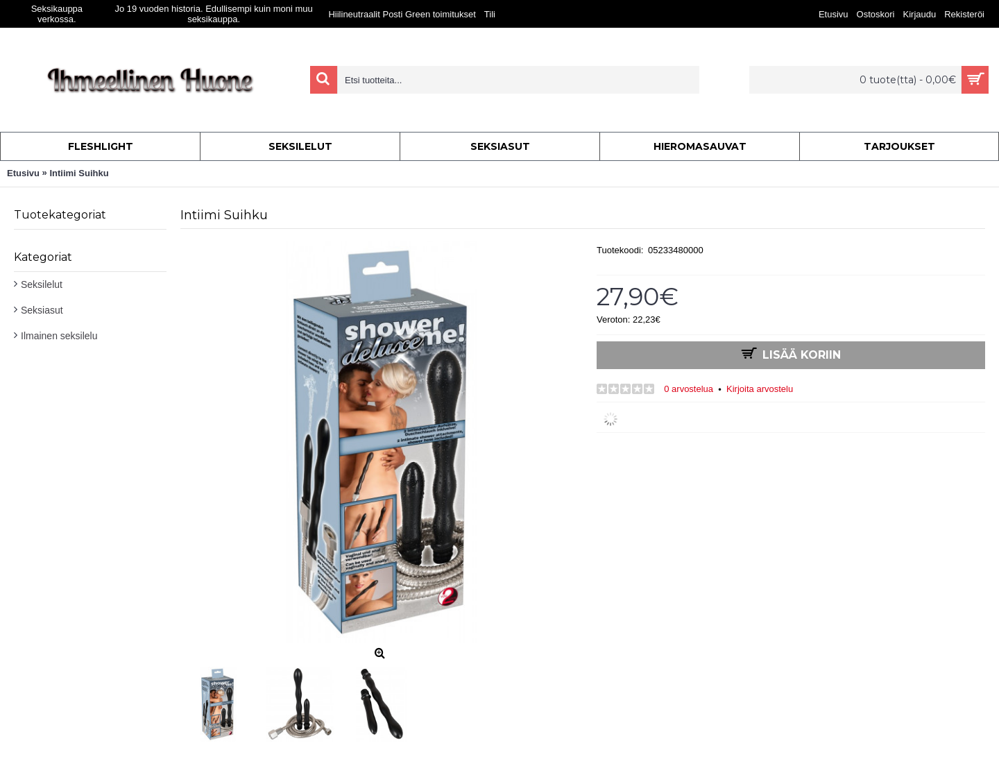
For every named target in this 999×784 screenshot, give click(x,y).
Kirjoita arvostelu (759, 389)
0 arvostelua (688, 389)
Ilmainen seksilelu (59, 335)
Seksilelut (41, 284)
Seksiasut (42, 310)
